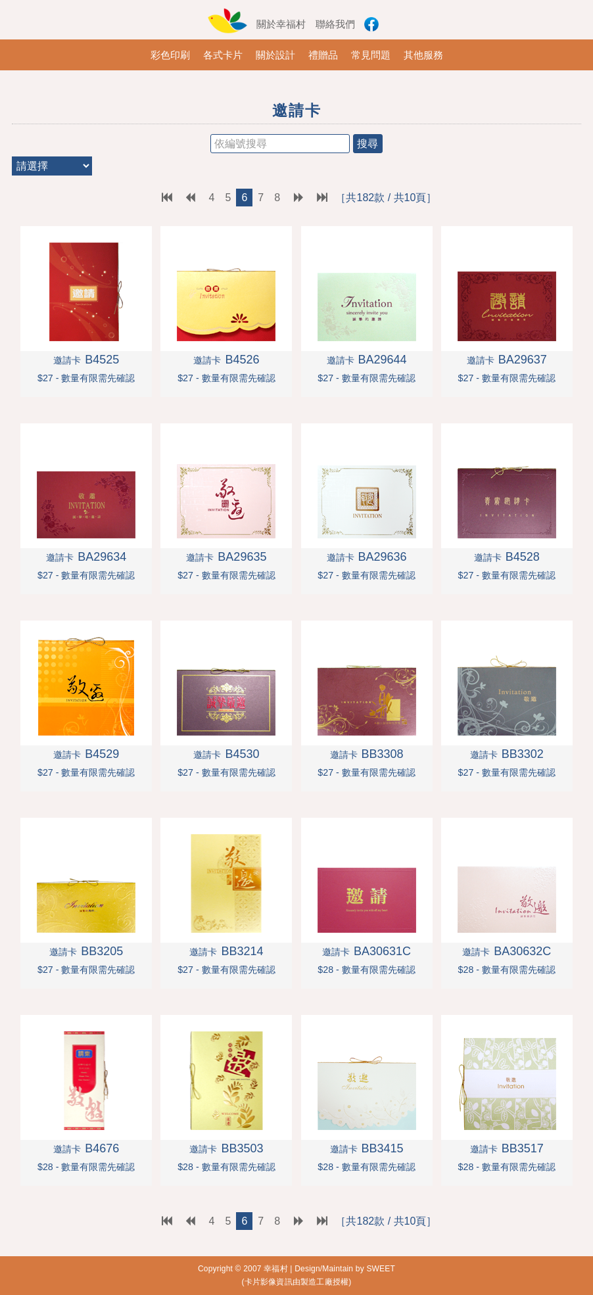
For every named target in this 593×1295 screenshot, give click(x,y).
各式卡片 (223, 54)
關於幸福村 (281, 24)
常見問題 (371, 54)
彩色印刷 (170, 54)
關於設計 (275, 54)
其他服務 (423, 54)
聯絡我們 (335, 24)
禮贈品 (323, 54)
